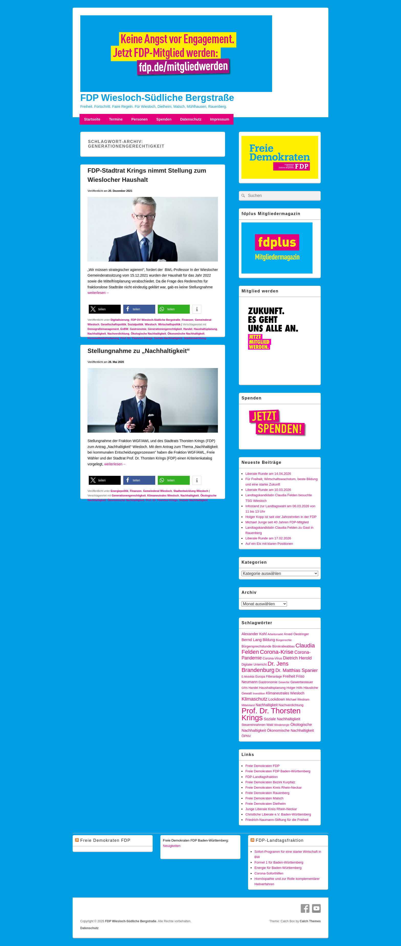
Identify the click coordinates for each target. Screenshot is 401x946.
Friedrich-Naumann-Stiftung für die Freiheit (276, 820)
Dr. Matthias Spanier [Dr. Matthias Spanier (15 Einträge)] (296, 670)
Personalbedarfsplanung (103, 338)
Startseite (92, 119)
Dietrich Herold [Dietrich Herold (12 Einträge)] (297, 658)
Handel (187, 328)
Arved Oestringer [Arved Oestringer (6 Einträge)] (296, 634)
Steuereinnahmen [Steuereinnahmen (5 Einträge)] (253, 725)
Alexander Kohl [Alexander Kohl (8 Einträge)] (253, 634)
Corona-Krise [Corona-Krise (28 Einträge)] (276, 652)
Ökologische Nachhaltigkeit (148, 333)
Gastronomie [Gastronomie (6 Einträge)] (268, 682)
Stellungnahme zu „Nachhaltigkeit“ (138, 350)
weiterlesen (98, 293)
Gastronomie (138, 328)
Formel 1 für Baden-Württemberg (278, 862)
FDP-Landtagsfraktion (261, 777)
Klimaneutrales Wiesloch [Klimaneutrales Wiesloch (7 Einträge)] (285, 693)
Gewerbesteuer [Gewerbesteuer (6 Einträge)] (302, 682)
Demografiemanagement (103, 328)
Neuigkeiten (172, 846)
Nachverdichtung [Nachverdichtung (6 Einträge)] (291, 705)
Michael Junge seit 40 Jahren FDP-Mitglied (277, 522)
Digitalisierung (120, 319)
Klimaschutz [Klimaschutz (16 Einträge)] (254, 699)
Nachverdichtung (118, 333)
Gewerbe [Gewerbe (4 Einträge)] (284, 682)
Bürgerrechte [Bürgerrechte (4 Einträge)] (284, 640)
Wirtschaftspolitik (169, 324)
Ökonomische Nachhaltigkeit (186, 333)
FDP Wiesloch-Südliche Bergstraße (157, 97)
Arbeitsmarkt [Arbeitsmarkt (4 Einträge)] (275, 634)
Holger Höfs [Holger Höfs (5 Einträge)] (294, 688)
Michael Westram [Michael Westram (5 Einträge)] (297, 699)
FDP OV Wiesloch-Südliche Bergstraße (155, 319)
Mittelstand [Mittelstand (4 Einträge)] (248, 705)
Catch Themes (310, 921)
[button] (105, 309)
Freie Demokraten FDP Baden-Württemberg (277, 771)
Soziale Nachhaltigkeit (168, 338)
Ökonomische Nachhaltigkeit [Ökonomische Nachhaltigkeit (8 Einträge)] (290, 730)
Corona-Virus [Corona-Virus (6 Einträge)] (272, 658)
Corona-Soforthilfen (268, 873)
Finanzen (188, 319)
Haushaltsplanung (205, 328)
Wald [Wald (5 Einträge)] (269, 725)
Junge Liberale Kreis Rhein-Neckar (271, 809)
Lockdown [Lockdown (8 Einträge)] (276, 699)
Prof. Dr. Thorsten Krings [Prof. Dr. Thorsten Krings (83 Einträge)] (270, 714)
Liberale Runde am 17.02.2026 (268, 538)
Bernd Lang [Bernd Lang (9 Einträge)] (251, 639)
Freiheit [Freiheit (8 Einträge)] (289, 676)
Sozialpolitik (135, 324)
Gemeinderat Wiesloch (157, 490)
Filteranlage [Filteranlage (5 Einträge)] (274, 676)
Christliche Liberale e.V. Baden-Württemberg (278, 814)
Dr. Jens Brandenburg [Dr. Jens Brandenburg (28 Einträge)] (264, 666)
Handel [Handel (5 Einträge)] (253, 688)
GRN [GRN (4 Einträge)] (244, 687)
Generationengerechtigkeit (165, 328)
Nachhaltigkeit (96, 333)
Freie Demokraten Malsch (264, 798)
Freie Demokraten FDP (262, 766)
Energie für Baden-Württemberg (278, 868)
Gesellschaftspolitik (113, 324)
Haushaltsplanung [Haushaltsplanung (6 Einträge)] (272, 688)
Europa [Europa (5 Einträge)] (260, 676)
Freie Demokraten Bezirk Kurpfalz (270, 782)
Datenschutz (190, 119)
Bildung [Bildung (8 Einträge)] (269, 640)
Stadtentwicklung (195, 338)
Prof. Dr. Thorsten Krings (136, 338)
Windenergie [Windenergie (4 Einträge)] (281, 724)
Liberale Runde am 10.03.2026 (268, 490)
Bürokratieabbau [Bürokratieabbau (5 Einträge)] (283, 646)
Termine (115, 119)
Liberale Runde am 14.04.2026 (268, 474)
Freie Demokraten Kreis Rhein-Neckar (273, 787)
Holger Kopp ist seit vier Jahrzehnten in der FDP (280, 517)
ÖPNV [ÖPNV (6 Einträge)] (246, 736)
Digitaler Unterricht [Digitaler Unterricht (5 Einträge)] (253, 664)
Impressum (219, 119)
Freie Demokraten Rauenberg (267, 793)
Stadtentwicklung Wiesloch (190, 490)
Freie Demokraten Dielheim (265, 804)
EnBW (124, 328)
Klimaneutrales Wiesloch (163, 495)
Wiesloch (151, 324)
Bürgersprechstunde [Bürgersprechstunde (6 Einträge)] (256, 646)
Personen (139, 119)
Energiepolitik (119, 490)
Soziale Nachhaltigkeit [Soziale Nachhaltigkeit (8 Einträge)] (282, 719)
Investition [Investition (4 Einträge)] (259, 693)
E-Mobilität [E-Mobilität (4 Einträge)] (247, 676)
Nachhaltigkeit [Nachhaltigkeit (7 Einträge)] (267, 705)
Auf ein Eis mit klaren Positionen (269, 544)
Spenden (163, 119)
